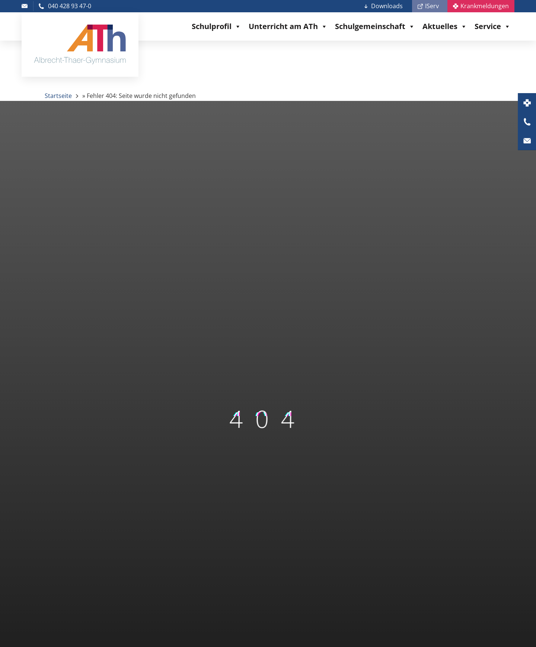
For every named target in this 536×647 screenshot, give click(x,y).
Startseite (58, 96)
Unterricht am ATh (288, 26)
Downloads (387, 6)
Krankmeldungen (484, 6)
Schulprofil (216, 26)
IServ (432, 6)
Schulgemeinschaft (375, 26)
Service (493, 26)
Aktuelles (444, 26)
